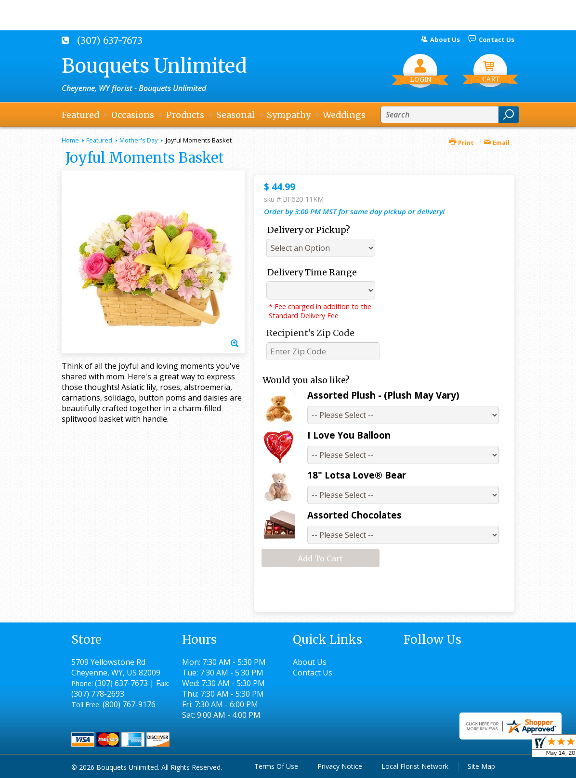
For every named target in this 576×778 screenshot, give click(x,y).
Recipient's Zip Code (310, 332)
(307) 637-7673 (110, 40)
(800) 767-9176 (129, 704)
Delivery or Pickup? (308, 229)
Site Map (481, 766)
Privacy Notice (339, 766)
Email (497, 142)
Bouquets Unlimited (154, 66)
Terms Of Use (276, 766)
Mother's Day (138, 140)
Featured (99, 140)
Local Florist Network (414, 766)
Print (461, 142)
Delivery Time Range (312, 272)
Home (70, 140)
